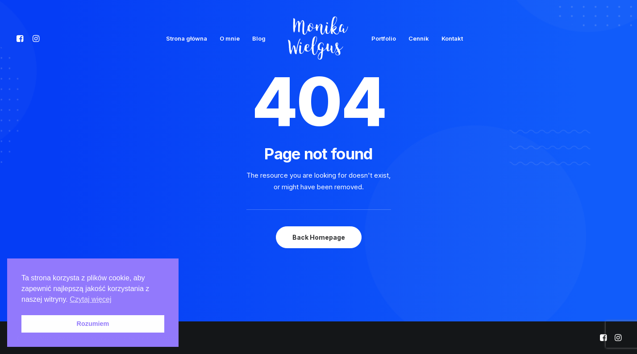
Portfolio (383, 38)
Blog (259, 38)
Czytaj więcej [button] (90, 299)
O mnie (230, 38)
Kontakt (452, 38)
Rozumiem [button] (93, 323)
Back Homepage (318, 237)
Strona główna (186, 38)
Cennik (418, 38)
